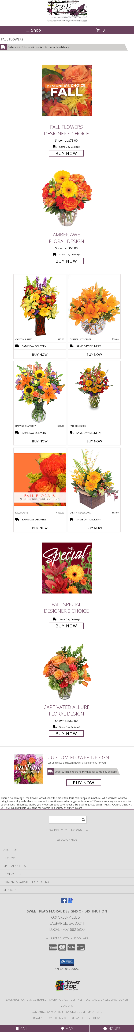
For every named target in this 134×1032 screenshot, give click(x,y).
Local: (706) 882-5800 (67, 929)
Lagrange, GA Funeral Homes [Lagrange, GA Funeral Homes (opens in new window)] (26, 999)
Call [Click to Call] (22, 1028)
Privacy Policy (42, 1017)
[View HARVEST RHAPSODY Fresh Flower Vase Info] (40, 392)
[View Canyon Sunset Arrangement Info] (40, 306)
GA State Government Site (84, 1011)
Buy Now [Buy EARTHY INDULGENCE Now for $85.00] (94, 528)
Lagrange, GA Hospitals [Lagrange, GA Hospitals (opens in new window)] (66, 999)
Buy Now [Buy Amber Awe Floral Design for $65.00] (66, 261)
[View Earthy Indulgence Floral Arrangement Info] (94, 479)
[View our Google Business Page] (70, 902)
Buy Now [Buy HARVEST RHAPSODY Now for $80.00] (40, 441)
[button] (67, 962)
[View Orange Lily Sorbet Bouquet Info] (94, 306)
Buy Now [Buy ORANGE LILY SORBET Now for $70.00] (94, 354)
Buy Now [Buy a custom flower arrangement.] (83, 783)
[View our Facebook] (64, 902)
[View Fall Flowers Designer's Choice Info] (67, 90)
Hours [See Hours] (111, 1028)
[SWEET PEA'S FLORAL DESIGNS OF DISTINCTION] (67, 20)
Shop (33, 30)
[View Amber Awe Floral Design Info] (67, 198)
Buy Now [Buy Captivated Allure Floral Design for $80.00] (66, 733)
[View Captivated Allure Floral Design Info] (67, 670)
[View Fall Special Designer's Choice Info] (67, 568)
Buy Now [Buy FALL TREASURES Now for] (94, 441)
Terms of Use (93, 1017)
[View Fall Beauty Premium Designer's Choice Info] (40, 479)
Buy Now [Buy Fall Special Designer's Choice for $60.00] (66, 626)
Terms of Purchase (68, 1017)
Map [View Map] (67, 1028)
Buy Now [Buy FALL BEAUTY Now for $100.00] (40, 528)
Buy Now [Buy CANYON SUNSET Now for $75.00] (40, 354)
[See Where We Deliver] (67, 839)
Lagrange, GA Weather (47, 1011)
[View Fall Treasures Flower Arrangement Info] (94, 386)
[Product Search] (68, 820)
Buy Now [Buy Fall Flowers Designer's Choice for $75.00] (66, 153)
